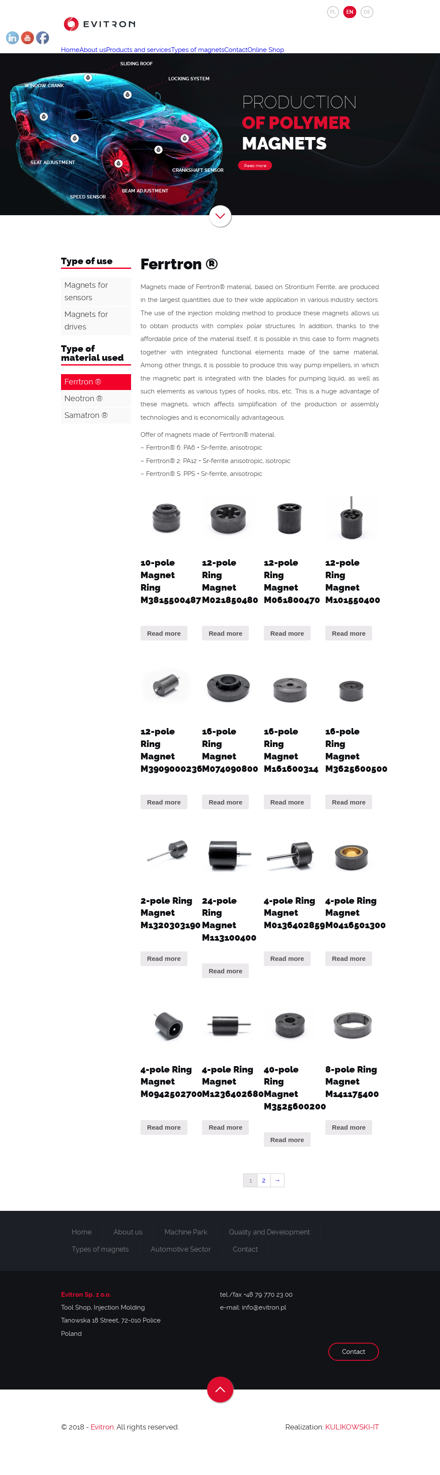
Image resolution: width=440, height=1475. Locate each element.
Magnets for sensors (86, 310)
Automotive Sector (181, 1268)
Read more (255, 184)
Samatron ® (86, 434)
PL (333, 12)
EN (349, 12)
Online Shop (320, 58)
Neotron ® (83, 417)
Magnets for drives (86, 339)
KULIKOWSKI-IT (352, 1445)
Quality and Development (269, 1251)
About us (107, 58)
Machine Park (186, 1251)
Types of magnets (232, 58)
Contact (280, 58)
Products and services (163, 58)
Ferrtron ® (82, 400)
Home (75, 58)
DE (367, 12)
